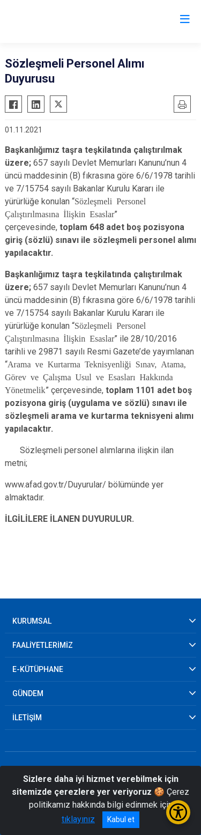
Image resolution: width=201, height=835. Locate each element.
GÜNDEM (27, 693)
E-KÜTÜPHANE (37, 669)
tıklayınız (78, 819)
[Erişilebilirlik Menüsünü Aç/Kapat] (178, 812)
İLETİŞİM (27, 717)
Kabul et (121, 819)
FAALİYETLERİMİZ (42, 645)
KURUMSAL (31, 621)
